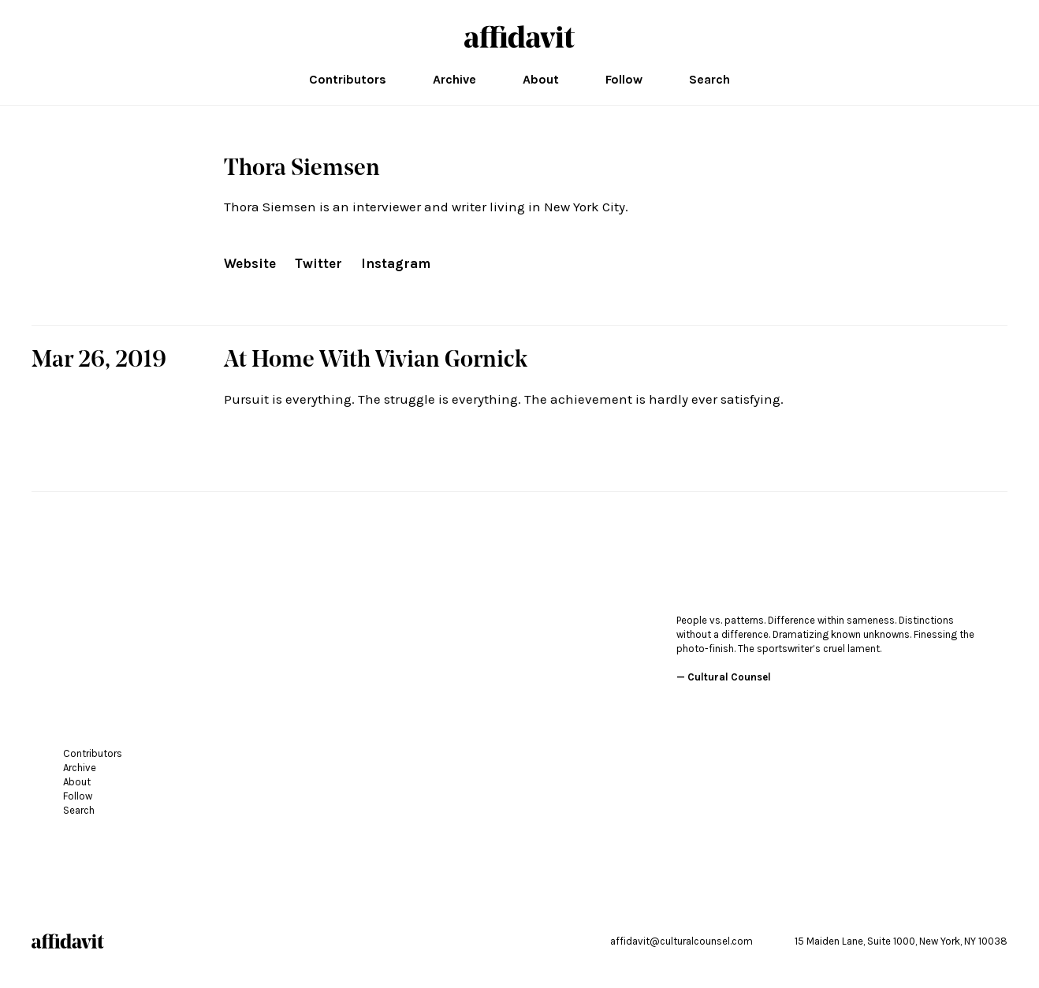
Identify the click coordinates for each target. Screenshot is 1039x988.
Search (709, 79)
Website (250, 263)
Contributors (347, 79)
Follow (623, 79)
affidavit (519, 37)
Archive (454, 79)
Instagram (395, 263)
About (541, 79)
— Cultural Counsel (723, 677)
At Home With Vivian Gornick (375, 361)
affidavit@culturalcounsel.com (681, 941)
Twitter (318, 263)
